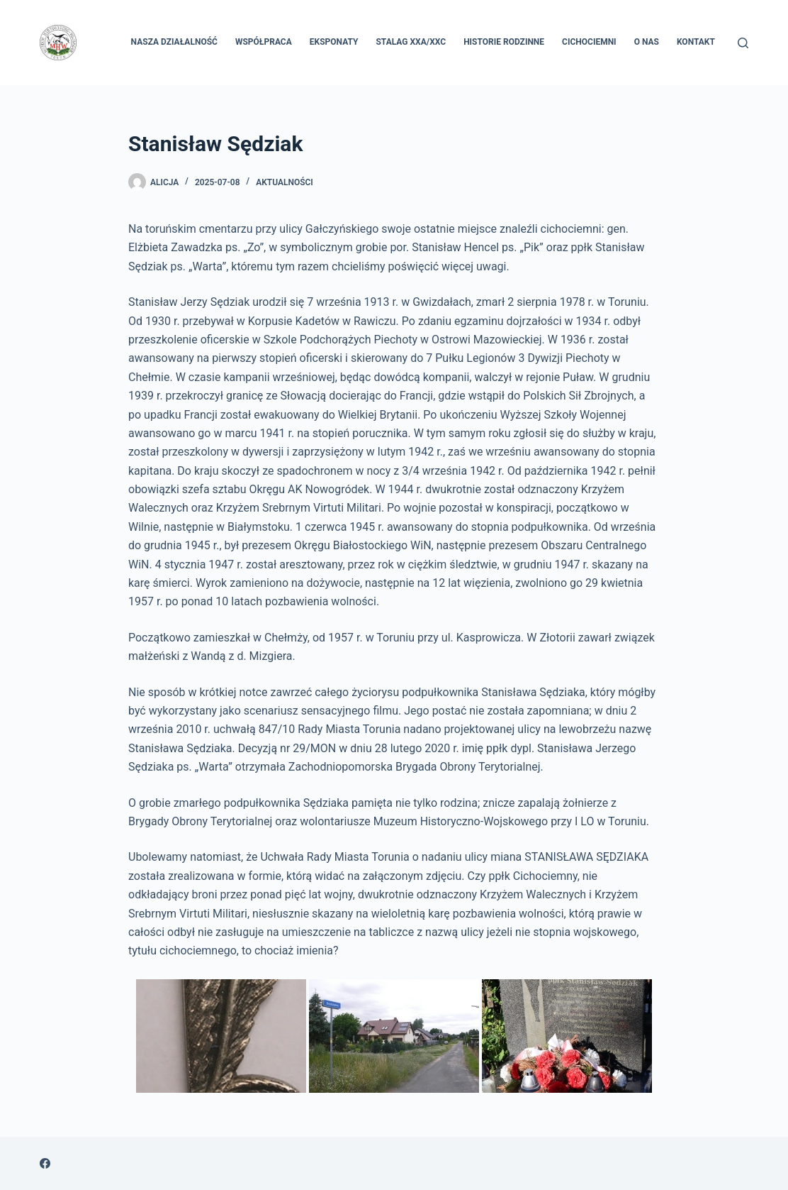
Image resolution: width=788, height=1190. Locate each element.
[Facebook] (45, 1163)
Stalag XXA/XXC (411, 42)
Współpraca (263, 42)
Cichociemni (589, 42)
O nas (646, 42)
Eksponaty (334, 42)
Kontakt (696, 42)
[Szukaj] (743, 43)
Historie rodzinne (503, 42)
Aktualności (284, 182)
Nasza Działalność (174, 42)
